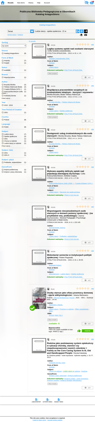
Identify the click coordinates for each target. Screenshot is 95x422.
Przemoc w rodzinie (67, 309)
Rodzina (84, 371)
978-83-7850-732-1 (56, 315)
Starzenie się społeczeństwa (70, 192)
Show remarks (52, 319)
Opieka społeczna (66, 111)
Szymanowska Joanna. (57, 228)
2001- (51, 311)
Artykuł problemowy (75, 376)
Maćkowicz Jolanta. (56, 305)
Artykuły (52, 63)
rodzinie (71, 371)
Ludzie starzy (53, 67)
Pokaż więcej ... (7, 98)
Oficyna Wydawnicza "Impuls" (64, 298)
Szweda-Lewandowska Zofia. (59, 58)
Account (47, 3)
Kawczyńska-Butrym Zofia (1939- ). (61, 183)
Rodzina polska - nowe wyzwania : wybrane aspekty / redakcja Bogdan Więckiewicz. (68, 379)
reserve (87, 331)
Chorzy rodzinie (55, 371)
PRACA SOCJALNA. (71, 195)
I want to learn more (39, 420)
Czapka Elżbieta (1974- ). (84, 183)
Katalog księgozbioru (47, 25)
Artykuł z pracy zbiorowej (58, 376)
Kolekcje (20, 35)
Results (11, 3)
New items (21, 3)
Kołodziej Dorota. (57, 363)
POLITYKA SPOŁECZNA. (73, 70)
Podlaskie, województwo (68, 236)
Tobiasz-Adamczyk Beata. (71, 102)
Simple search (12, 35)
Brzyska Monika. (55, 102)
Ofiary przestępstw (81, 309)
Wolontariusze (54, 274)
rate (92, 44)
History (30, 3)
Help (38, 3)
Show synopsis (52, 73)
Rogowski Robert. (55, 265)
